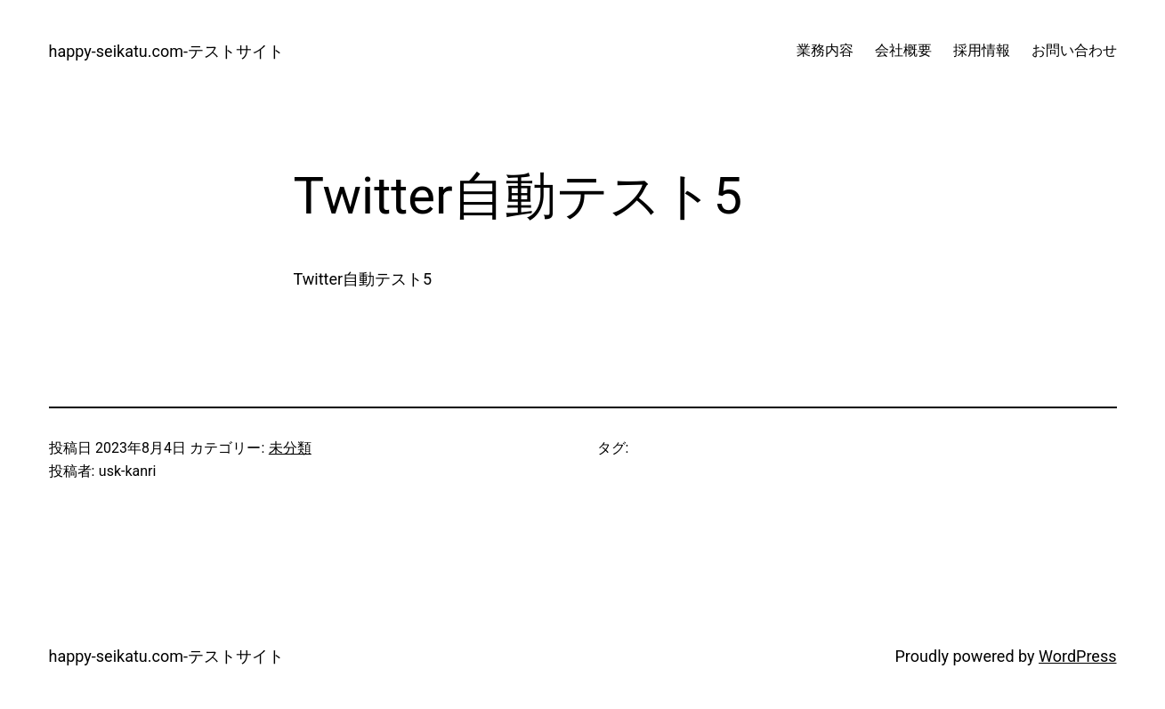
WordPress (1077, 656)
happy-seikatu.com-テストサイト (166, 51)
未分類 (290, 447)
